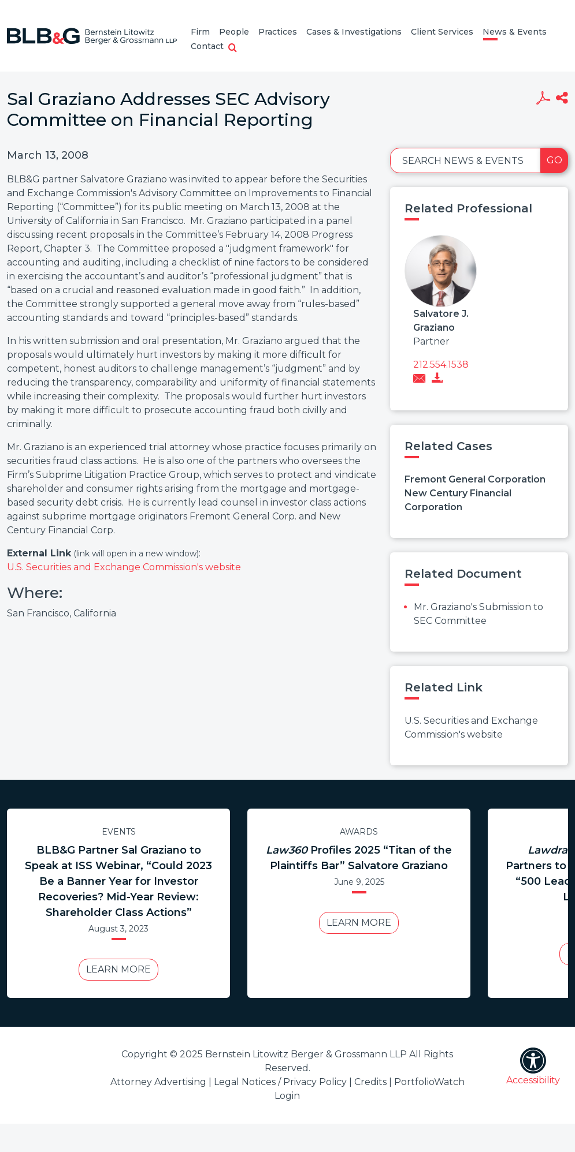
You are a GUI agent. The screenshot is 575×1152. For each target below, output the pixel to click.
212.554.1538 (441, 364)
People (234, 32)
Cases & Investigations (354, 32)
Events (119, 831)
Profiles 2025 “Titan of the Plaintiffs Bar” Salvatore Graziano (359, 858)
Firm (200, 32)
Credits (370, 1081)
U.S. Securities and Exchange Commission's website (124, 567)
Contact (207, 46)
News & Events (515, 32)
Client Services (442, 32)
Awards (359, 831)
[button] (232, 48)
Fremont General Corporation (475, 479)
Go (554, 160)
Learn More (118, 969)
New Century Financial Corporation (458, 500)
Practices (277, 32)
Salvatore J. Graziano (441, 320)
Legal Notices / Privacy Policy (280, 1081)
